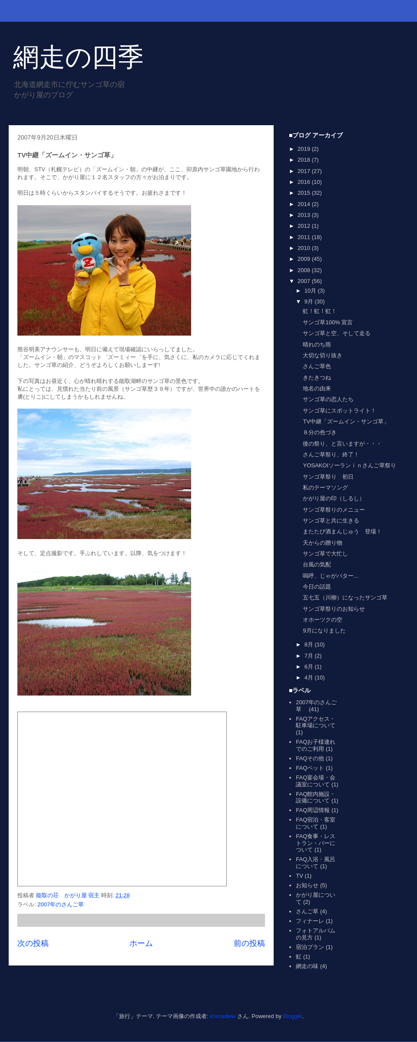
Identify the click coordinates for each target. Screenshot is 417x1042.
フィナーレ (310, 921)
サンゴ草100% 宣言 (328, 322)
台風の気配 (317, 564)
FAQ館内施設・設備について (315, 797)
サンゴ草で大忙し (325, 553)
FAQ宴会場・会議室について (315, 781)
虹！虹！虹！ (320, 311)
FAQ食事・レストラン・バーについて (315, 843)
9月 (309, 301)
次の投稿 (33, 943)
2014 (305, 204)
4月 (309, 677)
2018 (305, 159)
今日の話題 (317, 586)
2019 (305, 149)
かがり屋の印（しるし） (334, 498)
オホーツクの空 (322, 619)
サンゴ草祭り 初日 (328, 476)
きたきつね (317, 377)
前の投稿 (249, 943)
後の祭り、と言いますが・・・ (342, 443)
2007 (305, 281)
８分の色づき (320, 432)
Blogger (292, 1016)
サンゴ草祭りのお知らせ (334, 609)
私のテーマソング (325, 487)
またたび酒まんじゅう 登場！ (342, 531)
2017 (305, 171)
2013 (305, 215)
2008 (305, 270)
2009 (305, 259)
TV (299, 875)
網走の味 (307, 966)
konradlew (222, 1016)
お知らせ (307, 885)
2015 (305, 193)
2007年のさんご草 (63, 904)
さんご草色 (317, 366)
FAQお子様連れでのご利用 (315, 745)
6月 (309, 666)
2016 (305, 182)
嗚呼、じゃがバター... (330, 576)
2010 (305, 248)
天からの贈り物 (322, 542)
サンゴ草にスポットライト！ (339, 410)
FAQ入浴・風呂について (315, 862)
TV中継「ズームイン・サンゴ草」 (346, 421)
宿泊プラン (310, 947)
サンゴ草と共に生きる (331, 520)
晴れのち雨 (317, 344)
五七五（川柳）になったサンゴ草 (345, 597)
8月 (309, 644)
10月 (311, 290)
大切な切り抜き (322, 355)
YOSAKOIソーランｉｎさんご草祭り (349, 465)
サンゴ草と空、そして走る (337, 333)
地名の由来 (317, 388)
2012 (305, 226)
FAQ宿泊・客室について (315, 823)
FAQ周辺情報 (313, 810)
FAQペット (310, 768)
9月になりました (324, 630)
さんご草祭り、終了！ (331, 454)
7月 (309, 655)
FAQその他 (310, 758)
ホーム (141, 943)
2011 (305, 237)
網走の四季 (78, 57)
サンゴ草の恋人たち (328, 399)
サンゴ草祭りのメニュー (334, 509)
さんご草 (307, 911)
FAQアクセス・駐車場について (315, 722)
